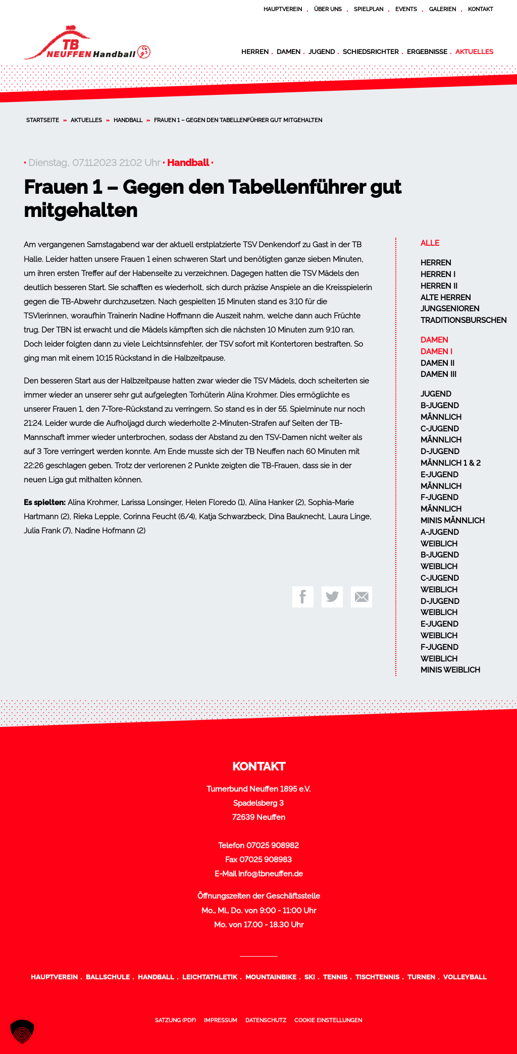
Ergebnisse (427, 51)
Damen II (437, 363)
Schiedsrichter (371, 51)
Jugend (321, 51)
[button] (22, 1032)
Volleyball (465, 977)
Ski (309, 977)
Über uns (328, 9)
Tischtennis (377, 977)
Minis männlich (453, 520)
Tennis (335, 977)
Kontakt (480, 9)
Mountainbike (270, 977)
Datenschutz (265, 1020)
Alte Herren (446, 297)
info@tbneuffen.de (270, 873)
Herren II (439, 286)
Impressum (220, 1020)
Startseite (42, 120)
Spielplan (368, 9)
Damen (288, 51)
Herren (255, 51)
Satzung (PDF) (175, 1020)
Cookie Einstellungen (328, 1020)
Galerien (442, 9)
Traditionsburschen (464, 320)
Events (406, 9)
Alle (430, 243)
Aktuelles (474, 51)
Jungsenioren (450, 308)
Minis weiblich (450, 670)
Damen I (436, 351)
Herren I (438, 274)
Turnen (421, 977)
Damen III (438, 374)
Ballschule (108, 977)
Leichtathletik (209, 977)
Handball (128, 120)
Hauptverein (283, 9)
